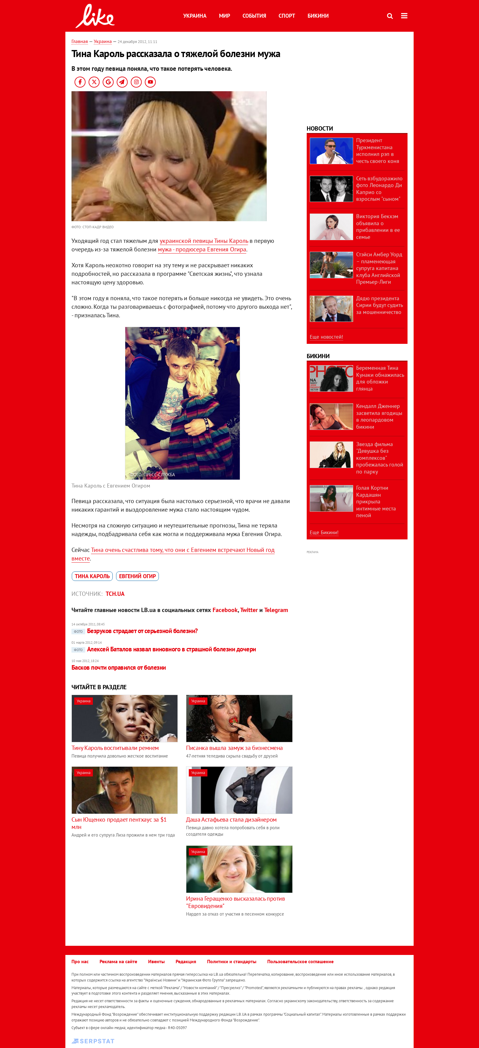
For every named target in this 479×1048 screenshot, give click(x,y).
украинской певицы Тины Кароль (204, 241)
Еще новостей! (326, 336)
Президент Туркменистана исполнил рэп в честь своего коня (377, 150)
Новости (320, 128)
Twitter (249, 610)
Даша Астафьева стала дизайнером (231, 819)
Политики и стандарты (231, 961)
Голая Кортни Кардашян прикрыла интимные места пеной (376, 501)
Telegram (276, 610)
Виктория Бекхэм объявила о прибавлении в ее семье (378, 226)
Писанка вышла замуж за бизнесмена (234, 748)
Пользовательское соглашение (300, 961)
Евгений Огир (137, 576)
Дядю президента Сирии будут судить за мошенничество (379, 305)
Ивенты (156, 961)
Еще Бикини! (324, 532)
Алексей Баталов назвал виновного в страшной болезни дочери (163, 649)
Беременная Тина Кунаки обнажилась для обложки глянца (380, 378)
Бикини (318, 15)
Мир (224, 15)
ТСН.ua (115, 593)
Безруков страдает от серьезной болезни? (134, 631)
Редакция (186, 961)
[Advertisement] (122, 888)
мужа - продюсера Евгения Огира (202, 249)
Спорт (287, 15)
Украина (195, 15)
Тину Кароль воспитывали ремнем (115, 748)
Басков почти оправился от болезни (118, 667)
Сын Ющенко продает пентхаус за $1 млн (119, 823)
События (254, 15)
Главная (79, 41)
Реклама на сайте (118, 961)
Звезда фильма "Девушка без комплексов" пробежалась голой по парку (379, 458)
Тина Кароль (92, 576)
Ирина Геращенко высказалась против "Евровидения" (235, 902)
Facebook (225, 610)
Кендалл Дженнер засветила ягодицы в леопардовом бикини (379, 416)
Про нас (80, 961)
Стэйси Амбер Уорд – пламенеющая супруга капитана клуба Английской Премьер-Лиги (379, 268)
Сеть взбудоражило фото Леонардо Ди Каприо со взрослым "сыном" (379, 189)
